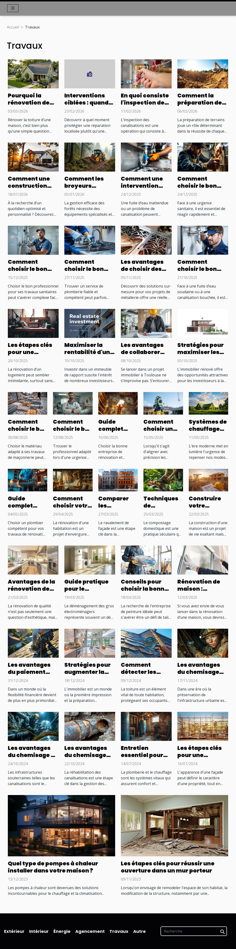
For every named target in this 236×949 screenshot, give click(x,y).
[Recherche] (193, 931)
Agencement (90, 931)
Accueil (13, 27)
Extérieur (14, 931)
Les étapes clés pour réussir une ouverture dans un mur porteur (167, 867)
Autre (139, 931)
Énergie (62, 931)
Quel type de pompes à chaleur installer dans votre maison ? (53, 867)
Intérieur (39, 931)
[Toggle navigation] (13, 8)
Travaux (118, 931)
